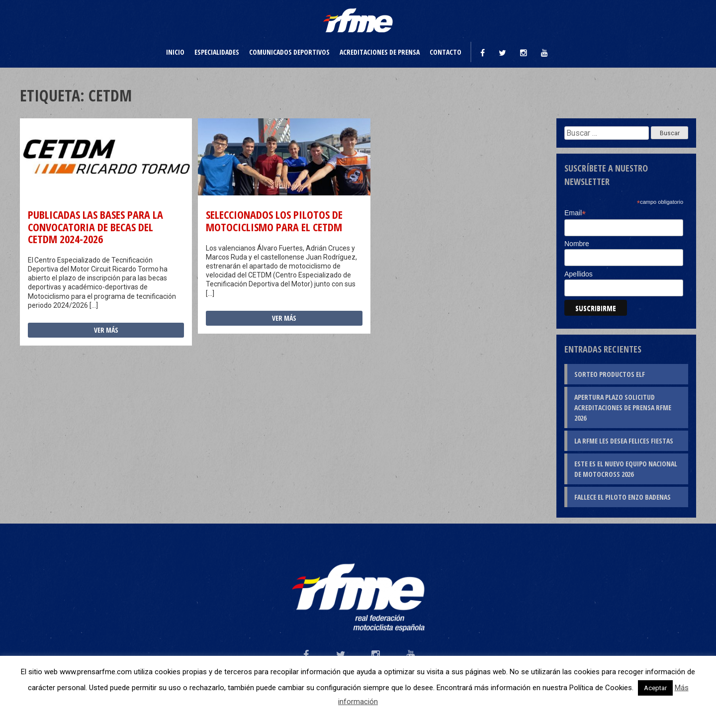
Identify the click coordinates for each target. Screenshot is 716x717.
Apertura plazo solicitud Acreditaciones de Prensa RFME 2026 (622, 407)
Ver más (106, 330)
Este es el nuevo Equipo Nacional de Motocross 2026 (625, 469)
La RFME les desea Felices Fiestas (623, 441)
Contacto (445, 52)
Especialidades (216, 52)
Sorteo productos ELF (609, 374)
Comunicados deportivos (289, 52)
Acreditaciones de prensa (380, 52)
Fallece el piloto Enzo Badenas (622, 497)
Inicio (175, 52)
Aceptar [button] (655, 688)
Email (575, 213)
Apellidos (578, 274)
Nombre (576, 244)
